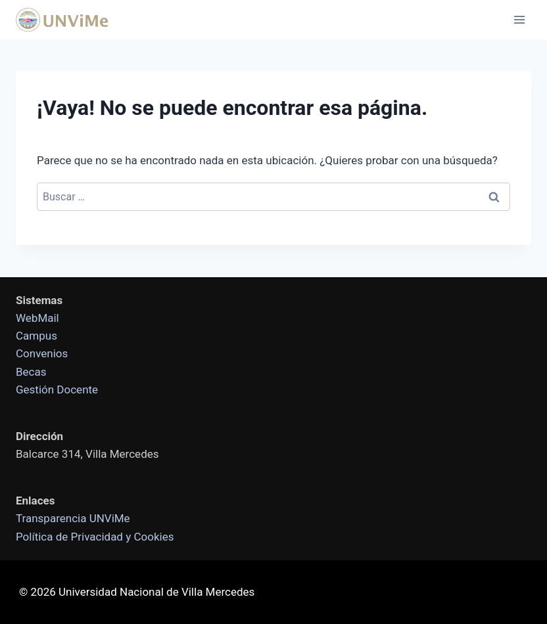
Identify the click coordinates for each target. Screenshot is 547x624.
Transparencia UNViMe (73, 518)
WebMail (37, 317)
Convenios (42, 353)
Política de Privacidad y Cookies (95, 536)
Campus (36, 335)
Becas (31, 371)
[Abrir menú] (519, 19)
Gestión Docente (57, 389)
